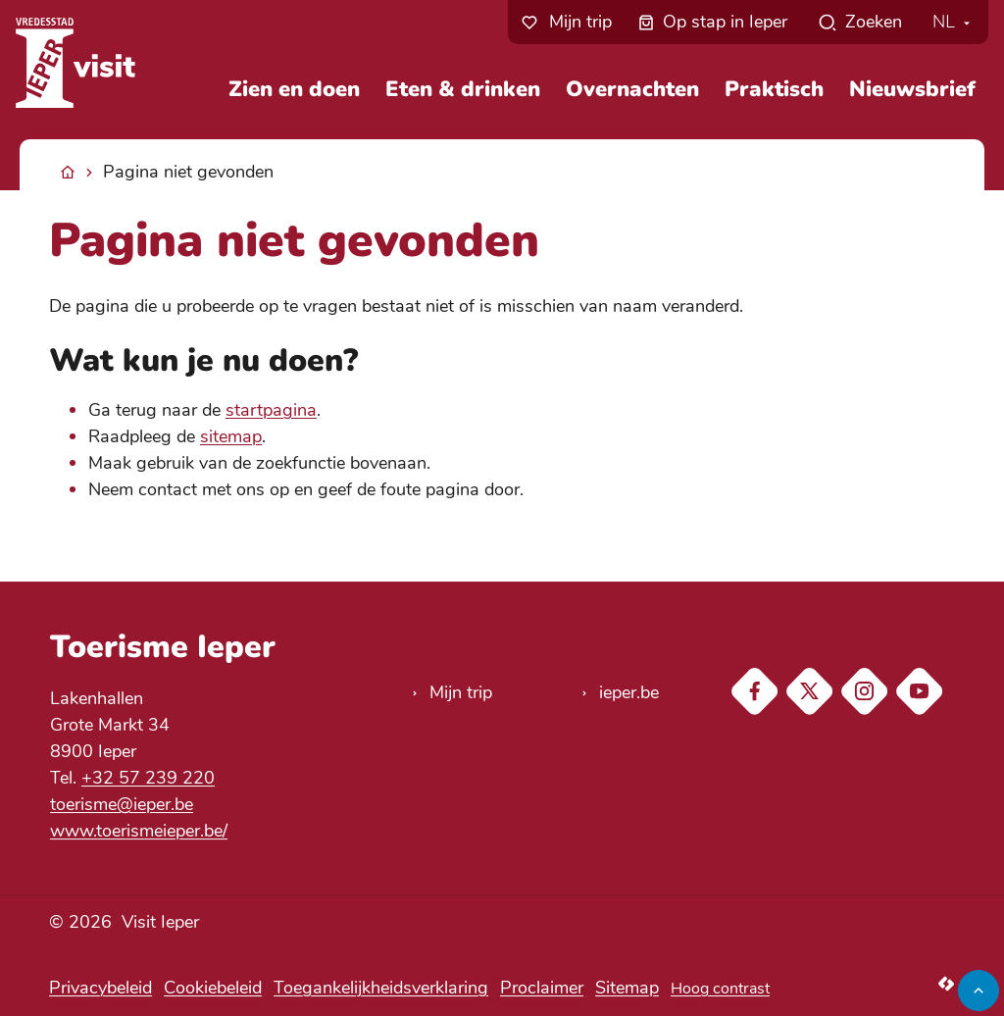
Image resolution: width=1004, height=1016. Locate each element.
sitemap (231, 436)
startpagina (271, 410)
